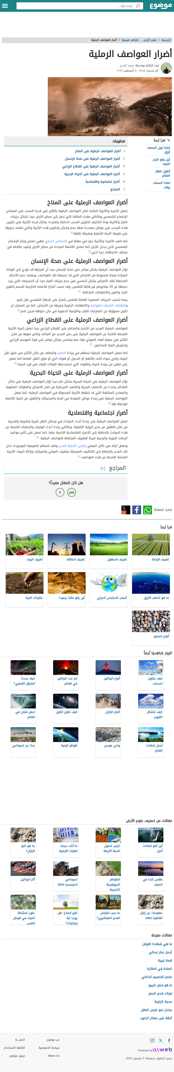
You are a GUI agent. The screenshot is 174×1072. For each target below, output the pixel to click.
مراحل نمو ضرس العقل (156, 1010)
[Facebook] (169, 1040)
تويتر (125, 510)
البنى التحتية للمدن (72, 446)
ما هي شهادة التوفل (157, 944)
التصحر (61, 353)
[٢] (91, 344)
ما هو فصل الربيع (160, 985)
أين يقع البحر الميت (161, 161)
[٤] (37, 437)
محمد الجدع (127, 65)
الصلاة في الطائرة (159, 969)
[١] (72, 232)
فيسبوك (136, 510)
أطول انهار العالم (162, 173)
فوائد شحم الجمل (160, 993)
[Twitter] (160, 1040)
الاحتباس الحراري (56, 241)
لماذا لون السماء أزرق (158, 150)
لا (60, 492)
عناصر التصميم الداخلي (156, 977)
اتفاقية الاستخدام (14, 1047)
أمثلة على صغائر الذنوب (156, 1018)
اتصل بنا (20, 1039)
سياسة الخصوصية (49, 1047)
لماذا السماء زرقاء (161, 185)
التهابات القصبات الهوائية (108, 305)
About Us (53, 1055)
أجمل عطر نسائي (160, 952)
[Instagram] (152, 1040)
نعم (71, 492)
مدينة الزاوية (163, 1002)
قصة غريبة (165, 960)
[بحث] (137, 5)
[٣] (109, 403)
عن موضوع (53, 1039)
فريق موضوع (17, 1055)
